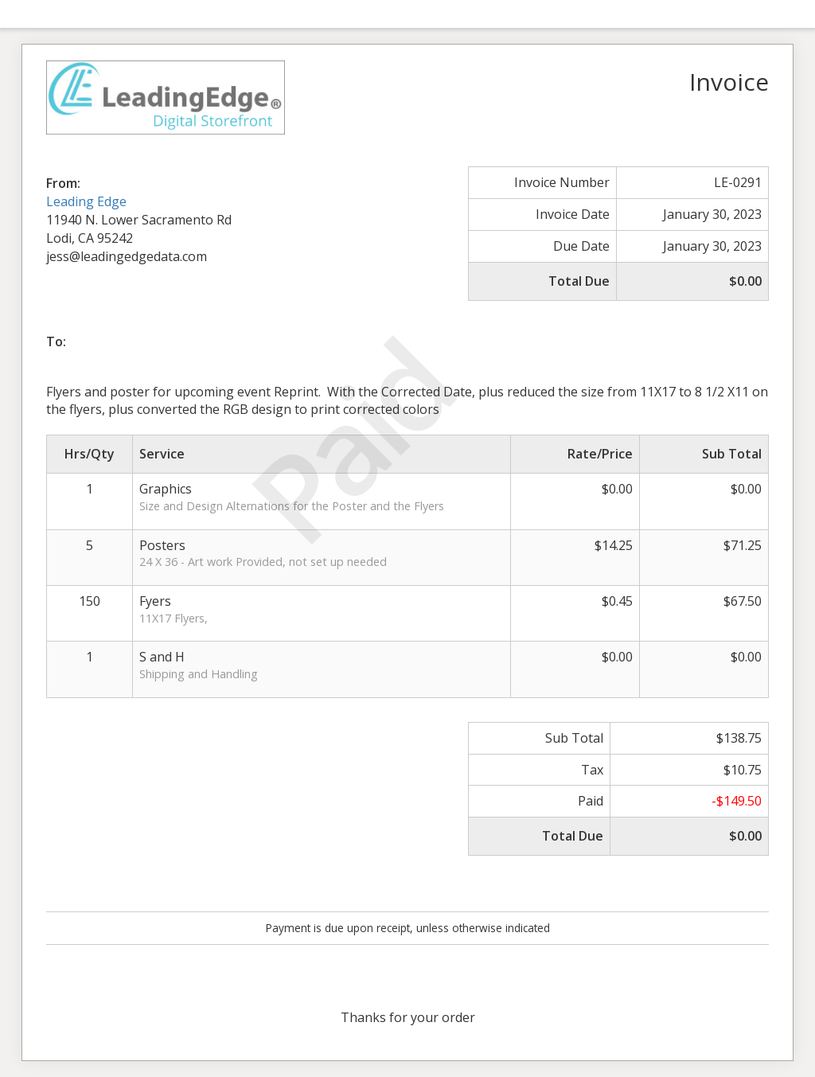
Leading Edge (86, 201)
